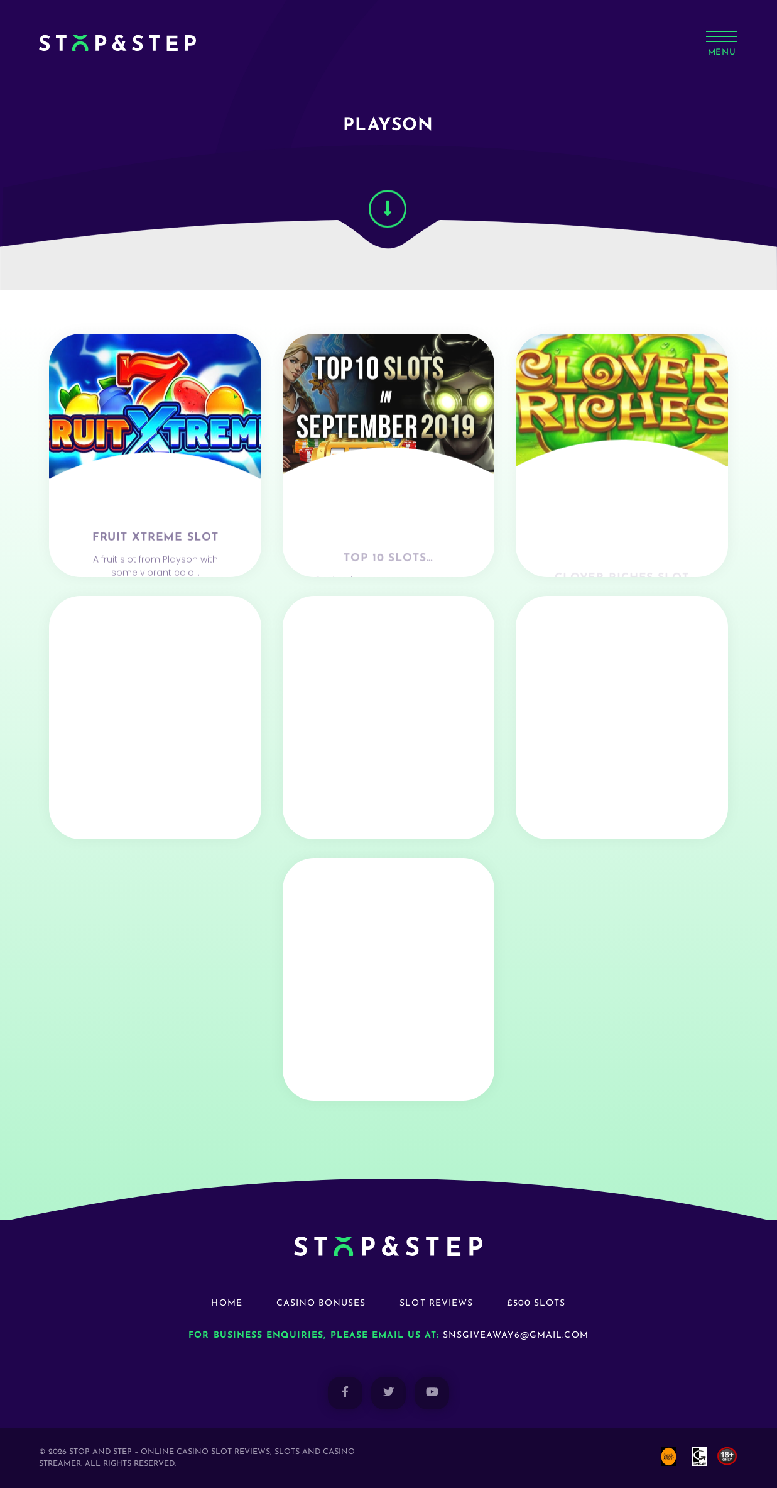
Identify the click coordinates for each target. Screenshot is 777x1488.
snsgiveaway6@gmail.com (516, 1335)
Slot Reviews (436, 1303)
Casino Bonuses (321, 1303)
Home (226, 1303)
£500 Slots (536, 1303)
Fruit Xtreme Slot (155, 569)
